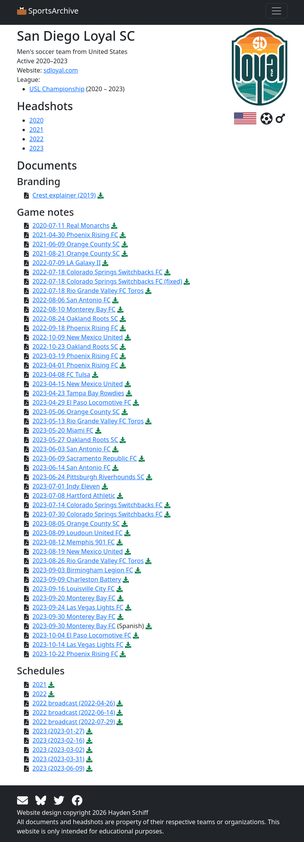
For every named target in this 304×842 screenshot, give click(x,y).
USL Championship (57, 89)
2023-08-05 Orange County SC (76, 523)
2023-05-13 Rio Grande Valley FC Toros (88, 421)
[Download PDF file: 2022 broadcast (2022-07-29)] (119, 721)
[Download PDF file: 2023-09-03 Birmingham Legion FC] (138, 570)
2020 (37, 120)
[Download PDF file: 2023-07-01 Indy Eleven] (105, 486)
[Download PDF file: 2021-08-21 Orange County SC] (125, 253)
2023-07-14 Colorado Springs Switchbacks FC (98, 505)
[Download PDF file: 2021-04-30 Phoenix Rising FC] (123, 234)
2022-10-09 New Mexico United (78, 337)
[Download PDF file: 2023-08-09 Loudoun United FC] (127, 532)
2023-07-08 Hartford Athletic (74, 495)
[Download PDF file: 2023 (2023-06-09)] (89, 768)
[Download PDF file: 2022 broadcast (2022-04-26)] (119, 703)
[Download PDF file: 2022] (51, 693)
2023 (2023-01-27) (59, 731)
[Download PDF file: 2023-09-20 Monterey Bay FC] (120, 598)
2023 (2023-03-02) (59, 749)
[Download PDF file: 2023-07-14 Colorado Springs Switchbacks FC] (167, 504)
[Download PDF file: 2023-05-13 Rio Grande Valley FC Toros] (148, 421)
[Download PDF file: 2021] (51, 684)
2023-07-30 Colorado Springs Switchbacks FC (98, 514)
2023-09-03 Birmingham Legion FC (83, 570)
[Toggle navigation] (276, 11)
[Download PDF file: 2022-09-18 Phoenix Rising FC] (123, 328)
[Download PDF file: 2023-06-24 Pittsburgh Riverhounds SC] (149, 477)
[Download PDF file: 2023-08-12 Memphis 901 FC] (119, 542)
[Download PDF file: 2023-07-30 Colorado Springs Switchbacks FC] (167, 514)
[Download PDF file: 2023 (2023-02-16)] (89, 740)
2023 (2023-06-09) (59, 768)
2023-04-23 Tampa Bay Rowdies (78, 393)
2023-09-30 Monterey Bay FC (74, 616)
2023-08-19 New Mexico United (78, 551)
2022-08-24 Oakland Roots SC (75, 318)
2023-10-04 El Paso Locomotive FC (82, 635)
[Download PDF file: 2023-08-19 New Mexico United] (128, 551)
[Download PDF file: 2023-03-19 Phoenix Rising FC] (123, 355)
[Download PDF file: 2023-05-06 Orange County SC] (125, 411)
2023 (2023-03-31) (59, 759)
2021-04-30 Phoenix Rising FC (75, 234)
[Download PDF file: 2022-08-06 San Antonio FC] (115, 300)
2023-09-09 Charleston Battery (77, 579)
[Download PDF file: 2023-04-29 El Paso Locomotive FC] (136, 402)
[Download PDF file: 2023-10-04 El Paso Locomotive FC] (136, 635)
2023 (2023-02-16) (59, 740)
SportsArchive (48, 10)
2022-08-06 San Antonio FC (72, 300)
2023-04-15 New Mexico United (78, 383)
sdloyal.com (60, 70)
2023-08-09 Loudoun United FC (78, 532)
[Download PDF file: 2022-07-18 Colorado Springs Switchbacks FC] (167, 272)
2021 (37, 129)
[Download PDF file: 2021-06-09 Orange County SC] (125, 244)
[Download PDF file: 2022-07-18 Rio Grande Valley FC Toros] (148, 290)
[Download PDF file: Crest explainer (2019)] (100, 195)
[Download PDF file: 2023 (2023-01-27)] (89, 731)
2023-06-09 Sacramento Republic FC (85, 458)
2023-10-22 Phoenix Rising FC (75, 654)
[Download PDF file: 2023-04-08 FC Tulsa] (95, 374)
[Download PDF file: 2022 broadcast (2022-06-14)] (119, 712)
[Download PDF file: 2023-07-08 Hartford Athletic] (120, 495)
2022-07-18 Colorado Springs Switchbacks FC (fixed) (107, 281)
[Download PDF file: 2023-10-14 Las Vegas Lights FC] (128, 644)
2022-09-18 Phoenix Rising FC (75, 328)
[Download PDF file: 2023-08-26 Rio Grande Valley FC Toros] (148, 560)
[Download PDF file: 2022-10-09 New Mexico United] (128, 337)
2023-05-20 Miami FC (63, 430)
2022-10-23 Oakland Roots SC (75, 346)
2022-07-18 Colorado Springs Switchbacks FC (98, 272)
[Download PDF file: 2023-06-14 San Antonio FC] (115, 467)
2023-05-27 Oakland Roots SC (75, 439)
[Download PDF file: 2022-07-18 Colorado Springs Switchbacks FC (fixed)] (187, 281)
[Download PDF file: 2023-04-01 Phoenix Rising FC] (123, 365)
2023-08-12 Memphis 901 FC (74, 542)
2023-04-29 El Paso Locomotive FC (82, 402)
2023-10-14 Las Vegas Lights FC (78, 644)
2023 (37, 148)
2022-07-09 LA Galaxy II (67, 262)
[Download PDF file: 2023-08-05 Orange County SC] (125, 523)
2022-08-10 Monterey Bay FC (74, 309)
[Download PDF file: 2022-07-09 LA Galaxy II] (105, 262)
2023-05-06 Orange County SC (76, 411)
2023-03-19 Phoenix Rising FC (75, 356)
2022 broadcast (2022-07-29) (74, 721)
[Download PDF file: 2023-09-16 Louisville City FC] (119, 588)
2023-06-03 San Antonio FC (72, 449)
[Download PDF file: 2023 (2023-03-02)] (89, 749)
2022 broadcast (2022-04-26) (74, 703)
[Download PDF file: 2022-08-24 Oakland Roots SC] (123, 318)
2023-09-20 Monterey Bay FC (74, 598)
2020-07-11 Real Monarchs (71, 225)
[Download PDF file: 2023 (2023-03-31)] (89, 759)
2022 (37, 139)
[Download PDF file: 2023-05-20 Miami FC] (98, 430)
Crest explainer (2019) (64, 195)
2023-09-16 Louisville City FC (74, 588)
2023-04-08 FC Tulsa (61, 374)
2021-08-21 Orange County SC (76, 253)
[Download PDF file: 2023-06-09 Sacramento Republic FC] (142, 458)
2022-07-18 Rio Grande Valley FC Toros (88, 290)
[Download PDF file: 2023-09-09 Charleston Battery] (126, 579)
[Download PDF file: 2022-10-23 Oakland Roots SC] (123, 346)
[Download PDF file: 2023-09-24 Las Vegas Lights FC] (128, 607)
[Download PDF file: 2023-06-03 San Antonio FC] (115, 449)
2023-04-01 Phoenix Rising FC (75, 365)
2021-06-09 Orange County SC (76, 244)
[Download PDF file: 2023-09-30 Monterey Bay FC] (120, 616)
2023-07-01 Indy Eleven (66, 486)
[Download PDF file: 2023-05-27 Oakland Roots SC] (123, 439)
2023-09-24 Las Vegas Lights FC (78, 607)
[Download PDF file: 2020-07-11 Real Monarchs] (114, 225)
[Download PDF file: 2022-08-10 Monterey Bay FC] (120, 309)
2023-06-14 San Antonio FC (72, 467)
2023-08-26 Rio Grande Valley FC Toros (88, 560)
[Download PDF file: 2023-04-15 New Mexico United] (128, 383)
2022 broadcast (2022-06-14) (74, 712)
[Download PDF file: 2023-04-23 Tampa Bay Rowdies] (129, 393)
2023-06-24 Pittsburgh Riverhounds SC (89, 477)
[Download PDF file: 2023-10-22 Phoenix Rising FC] (123, 653)
